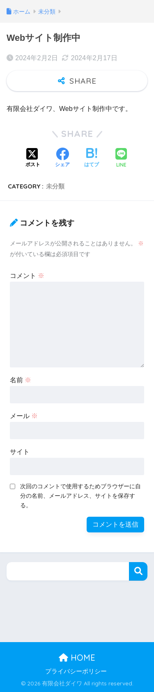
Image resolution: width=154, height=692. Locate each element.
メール (24, 415)
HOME (77, 657)
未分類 (55, 186)
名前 (20, 380)
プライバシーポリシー (76, 671)
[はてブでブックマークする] (91, 158)
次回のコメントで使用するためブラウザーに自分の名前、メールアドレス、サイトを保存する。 (80, 495)
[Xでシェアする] (32, 158)
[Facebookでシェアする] (62, 158)
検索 (138, 571)
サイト (20, 451)
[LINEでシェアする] (121, 158)
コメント (27, 275)
